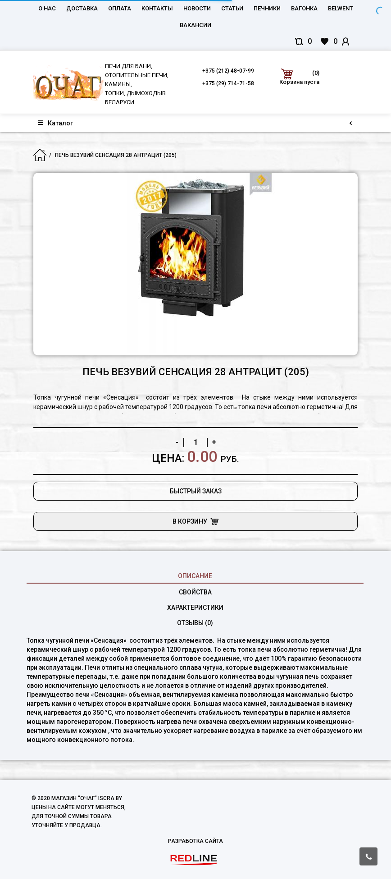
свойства (195, 592)
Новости (197, 8)
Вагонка (304, 8)
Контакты (157, 8)
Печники (267, 8)
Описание (195, 576)
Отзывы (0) (195, 622)
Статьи (232, 8)
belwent (340, 8)
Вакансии (195, 25)
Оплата (119, 8)
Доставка (82, 8)
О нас (47, 8)
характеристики (195, 607)
